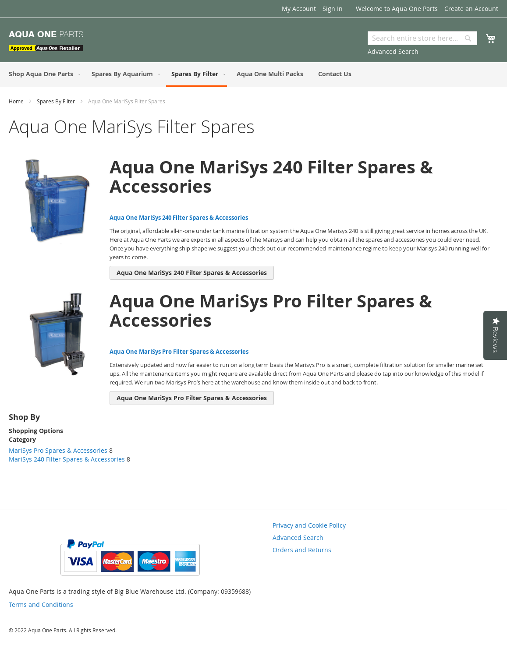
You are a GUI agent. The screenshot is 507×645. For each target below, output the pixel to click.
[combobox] (422, 38)
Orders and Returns (302, 550)
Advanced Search (393, 51)
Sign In (333, 8)
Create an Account (471, 8)
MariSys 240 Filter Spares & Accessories (67, 459)
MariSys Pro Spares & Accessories (58, 450)
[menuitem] (43, 73)
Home (17, 101)
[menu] (253, 74)
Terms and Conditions (41, 604)
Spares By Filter (56, 101)
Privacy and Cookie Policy (309, 525)
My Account (299, 8)
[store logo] (46, 41)
